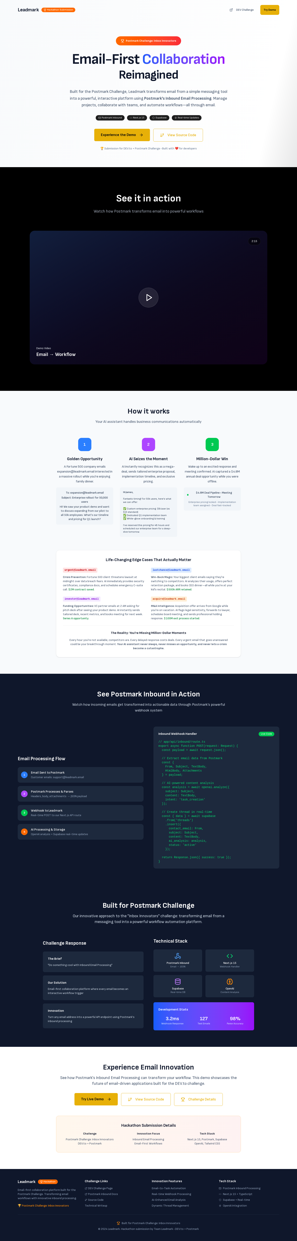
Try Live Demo (96, 1099)
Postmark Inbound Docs (101, 1194)
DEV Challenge (242, 10)
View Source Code (178, 135)
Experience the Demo (122, 135)
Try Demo (270, 10)
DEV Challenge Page (99, 1188)
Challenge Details (198, 1099)
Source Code (94, 1200)
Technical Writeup (96, 1205)
